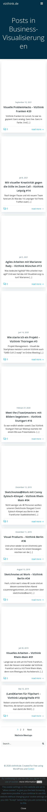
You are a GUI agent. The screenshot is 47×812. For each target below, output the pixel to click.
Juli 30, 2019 (23, 648)
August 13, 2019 (23, 569)
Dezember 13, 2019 (24, 487)
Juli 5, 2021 (23, 257)
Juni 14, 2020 (23, 332)
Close (23, 808)
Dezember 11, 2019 (24, 532)
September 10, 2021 (23, 102)
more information (27, 781)
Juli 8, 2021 (23, 178)
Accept (39, 782)
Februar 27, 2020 (23, 408)
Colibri (31, 768)
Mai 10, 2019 (23, 689)
